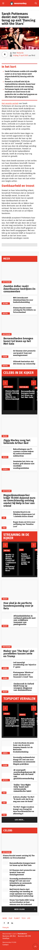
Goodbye (5, 938)
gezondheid (7, 303)
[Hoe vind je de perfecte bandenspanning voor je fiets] (19, 590)
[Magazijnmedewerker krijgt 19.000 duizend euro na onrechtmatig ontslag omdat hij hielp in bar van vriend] (19, 482)
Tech (23, 918)
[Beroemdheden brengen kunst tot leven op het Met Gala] (19, 325)
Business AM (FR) (24, 936)
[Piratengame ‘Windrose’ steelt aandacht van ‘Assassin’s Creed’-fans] (7, 673)
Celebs (4, 48)
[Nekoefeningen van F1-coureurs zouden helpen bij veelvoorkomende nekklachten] (7, 450)
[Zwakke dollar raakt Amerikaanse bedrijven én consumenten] (19, 273)
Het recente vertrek (10, 103)
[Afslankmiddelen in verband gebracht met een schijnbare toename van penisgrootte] (7, 616)
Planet (17, 918)
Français (5, 927)
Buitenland (7, 282)
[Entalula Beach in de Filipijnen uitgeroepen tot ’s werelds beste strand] (7, 512)
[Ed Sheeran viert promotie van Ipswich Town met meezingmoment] (7, 351)
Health (5, 457)
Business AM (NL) (9, 936)
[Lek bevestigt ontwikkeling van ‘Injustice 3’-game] (7, 663)
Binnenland (7, 753)
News (4, 918)
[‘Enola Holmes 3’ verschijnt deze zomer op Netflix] (26, 547)
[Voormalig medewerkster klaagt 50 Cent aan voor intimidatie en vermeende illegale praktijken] (7, 758)
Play (4, 802)
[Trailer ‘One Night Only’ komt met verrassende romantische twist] (7, 785)
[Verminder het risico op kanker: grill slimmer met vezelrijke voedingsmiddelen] (7, 462)
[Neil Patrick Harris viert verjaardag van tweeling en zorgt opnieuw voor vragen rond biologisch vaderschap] (5, 890)
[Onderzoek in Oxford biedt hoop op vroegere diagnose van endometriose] (7, 684)
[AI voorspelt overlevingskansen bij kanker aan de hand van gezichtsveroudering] (7, 770)
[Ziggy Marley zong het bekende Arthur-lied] (19, 427)
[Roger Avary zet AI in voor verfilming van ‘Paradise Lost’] (7, 522)
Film (4, 527)
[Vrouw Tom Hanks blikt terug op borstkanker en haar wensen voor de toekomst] (5, 900)
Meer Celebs (25, 909)
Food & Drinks (7, 469)
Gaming (5, 668)
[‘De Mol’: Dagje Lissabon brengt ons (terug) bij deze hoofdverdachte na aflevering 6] (7, 807)
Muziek (5, 436)
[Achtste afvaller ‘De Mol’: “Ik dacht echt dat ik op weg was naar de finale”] (7, 797)
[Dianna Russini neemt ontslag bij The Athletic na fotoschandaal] (7, 308)
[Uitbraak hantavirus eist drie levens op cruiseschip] (7, 361)
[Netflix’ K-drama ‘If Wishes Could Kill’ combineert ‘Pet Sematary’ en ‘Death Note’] (10, 547)
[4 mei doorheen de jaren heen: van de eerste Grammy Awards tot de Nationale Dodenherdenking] (7, 743)
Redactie (20, 53)
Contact (5, 945)
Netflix (6, 550)
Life (4, 518)
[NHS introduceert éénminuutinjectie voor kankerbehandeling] (7, 298)
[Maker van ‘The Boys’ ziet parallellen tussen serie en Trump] (19, 638)
